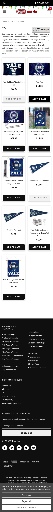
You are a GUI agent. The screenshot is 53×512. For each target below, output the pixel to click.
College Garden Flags (36, 343)
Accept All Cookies (26, 507)
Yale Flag (39, 82)
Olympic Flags (33, 364)
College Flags (33, 332)
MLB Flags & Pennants (11, 345)
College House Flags (36, 339)
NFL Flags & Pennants (10, 342)
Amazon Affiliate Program (12, 403)
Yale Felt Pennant (14, 230)
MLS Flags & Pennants (10, 359)
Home (4, 22)
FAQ (3, 393)
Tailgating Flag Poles (10, 366)
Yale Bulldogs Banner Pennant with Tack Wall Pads (39, 233)
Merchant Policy (8, 396)
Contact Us (6, 386)
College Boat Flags (35, 346)
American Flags (34, 357)
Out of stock (13, 99)
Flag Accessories (9, 370)
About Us (5, 389)
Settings (26, 495)
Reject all (26, 501)
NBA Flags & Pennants (11, 352)
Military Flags (33, 361)
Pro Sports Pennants (10, 338)
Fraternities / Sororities (37, 368)
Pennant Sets (33, 353)
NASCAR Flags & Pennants (12, 356)
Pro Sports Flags (8, 335)
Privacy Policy (7, 400)
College (14, 22)
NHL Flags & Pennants (10, 349)
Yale (22, 22)
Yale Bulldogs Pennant (39, 181)
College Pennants (35, 336)
